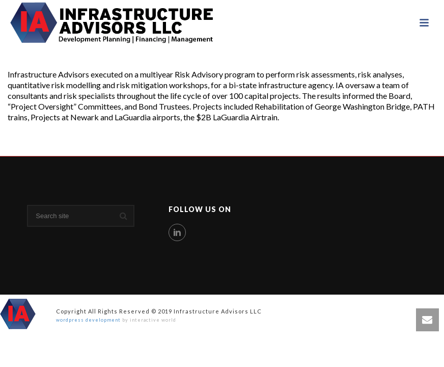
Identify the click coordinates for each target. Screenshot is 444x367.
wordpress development (88, 320)
